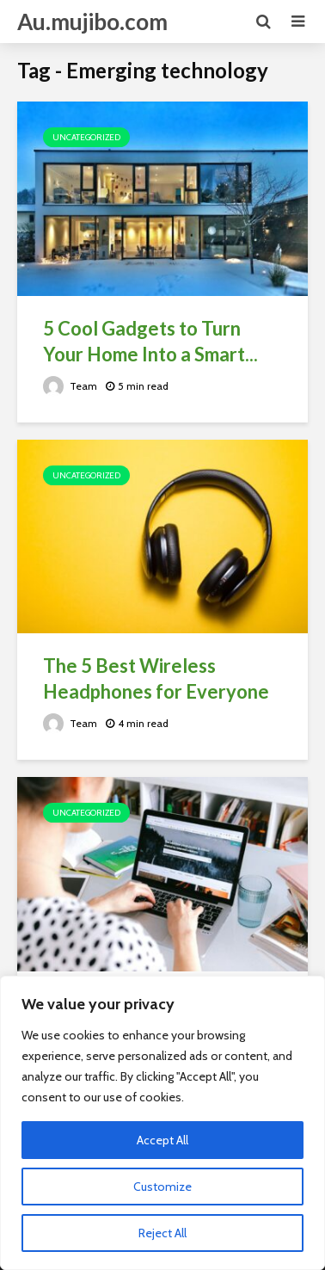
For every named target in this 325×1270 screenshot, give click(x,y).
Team (70, 385)
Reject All (162, 1233)
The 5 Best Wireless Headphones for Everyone (156, 678)
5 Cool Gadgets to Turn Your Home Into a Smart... (150, 341)
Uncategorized (86, 137)
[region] (162, 1123)
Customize (162, 1186)
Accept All (162, 1140)
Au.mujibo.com (92, 21)
